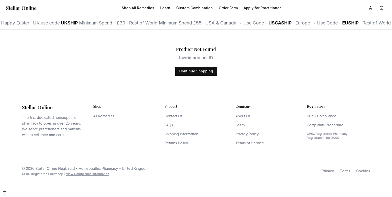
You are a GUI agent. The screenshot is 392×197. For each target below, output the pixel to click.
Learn (165, 8)
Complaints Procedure (325, 125)
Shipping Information (181, 134)
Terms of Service (250, 143)
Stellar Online (21, 7)
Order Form (228, 8)
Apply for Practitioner (262, 8)
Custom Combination (194, 8)
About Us (243, 116)
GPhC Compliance (321, 116)
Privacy (328, 171)
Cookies (363, 171)
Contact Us (173, 116)
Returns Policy (176, 143)
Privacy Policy (247, 134)
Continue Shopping (196, 71)
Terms (345, 171)
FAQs (168, 125)
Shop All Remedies (138, 8)
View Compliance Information (87, 174)
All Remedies (103, 116)
